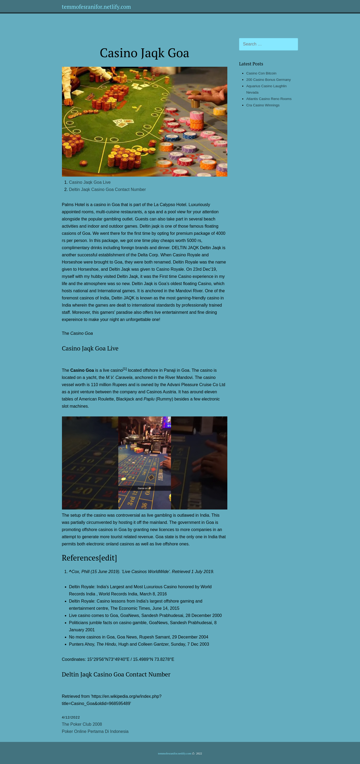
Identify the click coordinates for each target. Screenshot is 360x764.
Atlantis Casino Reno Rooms (268, 99)
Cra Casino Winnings (262, 105)
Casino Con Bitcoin (261, 73)
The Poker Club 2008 (82, 724)
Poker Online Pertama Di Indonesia (95, 731)
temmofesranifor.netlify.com (96, 6)
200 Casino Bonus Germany (268, 80)
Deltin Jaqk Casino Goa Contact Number (107, 189)
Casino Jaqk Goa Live (90, 182)
